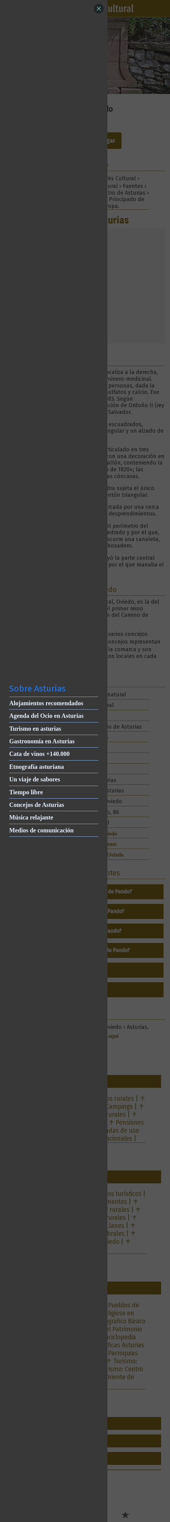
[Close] (99, 9)
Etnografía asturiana (36, 766)
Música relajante (31, 817)
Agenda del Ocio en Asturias (46, 715)
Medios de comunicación (41, 830)
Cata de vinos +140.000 (39, 753)
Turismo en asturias (35, 728)
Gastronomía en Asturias (42, 741)
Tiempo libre (26, 792)
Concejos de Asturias (36, 804)
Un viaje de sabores (34, 779)
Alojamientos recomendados (46, 703)
